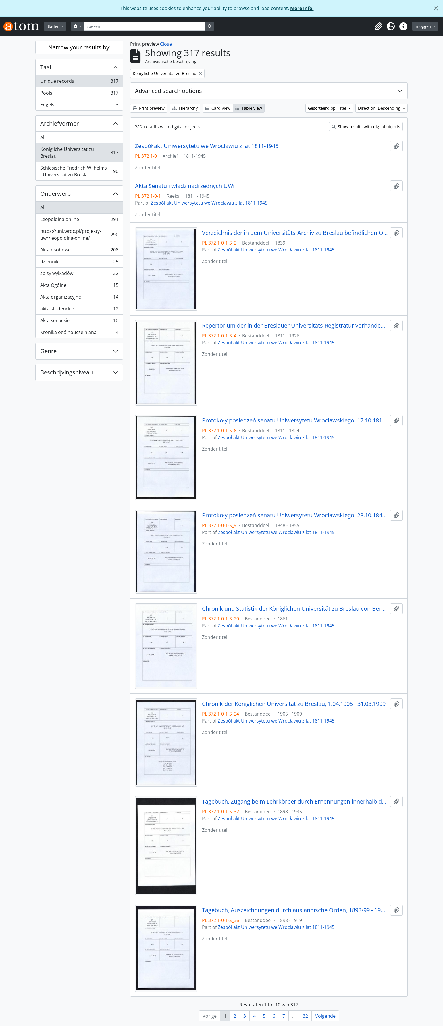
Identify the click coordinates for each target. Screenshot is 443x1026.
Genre (48, 351)
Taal (45, 67)
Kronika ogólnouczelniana (79, 333)
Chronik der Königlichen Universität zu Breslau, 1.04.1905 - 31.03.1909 (294, 703)
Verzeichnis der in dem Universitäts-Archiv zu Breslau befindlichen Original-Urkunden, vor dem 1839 (295, 232)
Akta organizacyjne (79, 298)
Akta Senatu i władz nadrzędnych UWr (185, 185)
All (42, 137)
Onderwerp (55, 193)
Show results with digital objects (366, 126)
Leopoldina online (79, 220)
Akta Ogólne (79, 286)
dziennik (79, 263)
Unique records (79, 82)
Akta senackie (79, 321)
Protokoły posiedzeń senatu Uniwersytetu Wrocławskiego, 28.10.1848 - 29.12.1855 (295, 515)
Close (166, 44)
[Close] (436, 8)
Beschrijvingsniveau (66, 372)
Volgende (325, 1016)
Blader (53, 26)
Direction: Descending (380, 108)
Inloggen (423, 26)
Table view (248, 108)
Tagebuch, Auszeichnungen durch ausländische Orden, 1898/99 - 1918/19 (295, 910)
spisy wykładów (79, 274)
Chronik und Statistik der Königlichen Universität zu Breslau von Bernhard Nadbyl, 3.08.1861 (295, 608)
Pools (79, 94)
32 (305, 1016)
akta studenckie (79, 310)
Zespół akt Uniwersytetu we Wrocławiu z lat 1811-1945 (206, 146)
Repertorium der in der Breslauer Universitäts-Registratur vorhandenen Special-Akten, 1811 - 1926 (295, 325)
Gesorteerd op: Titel (327, 108)
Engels (79, 105)
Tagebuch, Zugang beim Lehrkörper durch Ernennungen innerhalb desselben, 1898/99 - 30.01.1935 (295, 801)
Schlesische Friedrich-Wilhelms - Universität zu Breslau (79, 171)
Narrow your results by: (79, 47)
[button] (378, 26)
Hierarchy (185, 108)
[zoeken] (144, 26)
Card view (217, 108)
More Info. (302, 8)
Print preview (149, 108)
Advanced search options (168, 91)
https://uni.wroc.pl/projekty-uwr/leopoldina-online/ (79, 234)
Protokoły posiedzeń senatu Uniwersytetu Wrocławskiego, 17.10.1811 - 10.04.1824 (295, 420)
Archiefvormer (59, 123)
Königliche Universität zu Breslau (79, 152)
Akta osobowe (79, 251)
